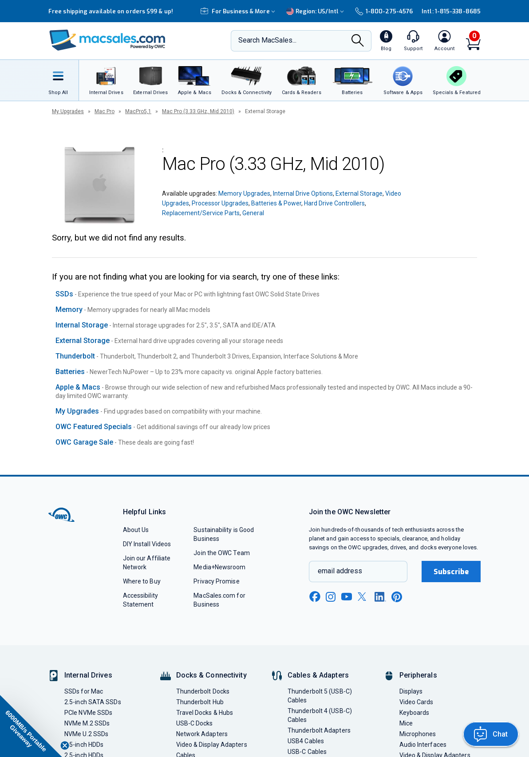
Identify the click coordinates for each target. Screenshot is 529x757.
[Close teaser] (64, 745)
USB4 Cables (306, 741)
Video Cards (416, 702)
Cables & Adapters (318, 675)
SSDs (64, 294)
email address (340, 571)
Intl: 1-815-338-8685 (451, 11)
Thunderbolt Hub (200, 702)
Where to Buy (142, 581)
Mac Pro (104, 111)
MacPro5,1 (138, 111)
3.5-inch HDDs (83, 744)
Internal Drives (88, 675)
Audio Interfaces (422, 744)
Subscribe (451, 571)
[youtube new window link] (346, 596)
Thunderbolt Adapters (319, 730)
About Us (136, 529)
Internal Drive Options (303, 193)
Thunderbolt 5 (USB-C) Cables (320, 696)
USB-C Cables (307, 751)
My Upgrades (68, 111)
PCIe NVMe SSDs (88, 712)
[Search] (358, 41)
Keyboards (414, 712)
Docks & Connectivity (211, 675)
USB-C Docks (194, 723)
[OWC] (107, 41)
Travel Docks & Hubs (204, 712)
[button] (31, 726)
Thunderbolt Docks (203, 691)
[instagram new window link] (331, 597)
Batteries (70, 371)
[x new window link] (363, 596)
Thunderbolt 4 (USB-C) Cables (320, 715)
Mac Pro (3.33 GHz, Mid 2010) (198, 111)
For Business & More (239, 11)
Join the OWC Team (221, 552)
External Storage (359, 193)
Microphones (417, 733)
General (253, 213)
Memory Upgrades (244, 193)
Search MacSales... (267, 40)
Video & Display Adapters (211, 744)
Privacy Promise (216, 581)
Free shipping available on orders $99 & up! (110, 11)
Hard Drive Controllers (334, 203)
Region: (316, 11)
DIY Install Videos (147, 544)
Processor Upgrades (220, 203)
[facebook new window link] (314, 597)
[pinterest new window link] (396, 596)
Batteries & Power (276, 203)
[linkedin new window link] (380, 597)
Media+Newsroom (219, 567)
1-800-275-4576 (384, 11)
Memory (69, 309)
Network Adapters (202, 733)
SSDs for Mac (83, 691)
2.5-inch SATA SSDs (92, 702)
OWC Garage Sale (84, 442)
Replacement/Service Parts (201, 213)
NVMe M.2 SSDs (87, 723)
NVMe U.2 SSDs (86, 733)
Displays (411, 691)
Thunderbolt (75, 356)
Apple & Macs (77, 387)
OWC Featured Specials (93, 426)
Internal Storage (81, 325)
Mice (406, 723)
